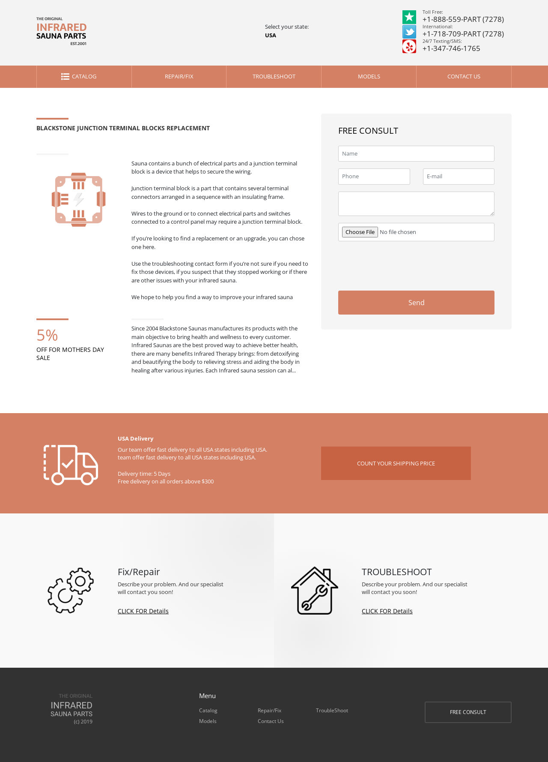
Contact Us (463, 76)
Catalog (84, 76)
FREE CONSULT (468, 712)
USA (270, 35)
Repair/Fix (179, 76)
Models (369, 76)
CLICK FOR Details (143, 611)
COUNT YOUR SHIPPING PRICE (396, 463)
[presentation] (429, 265)
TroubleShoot (274, 76)
